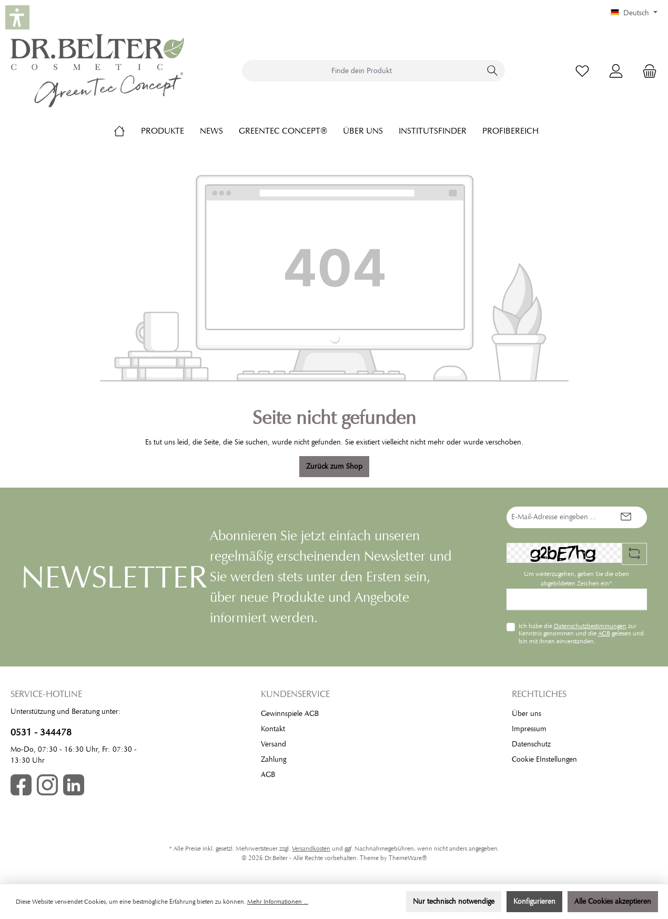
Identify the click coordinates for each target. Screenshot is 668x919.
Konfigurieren (534, 901)
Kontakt (273, 728)
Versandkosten (311, 848)
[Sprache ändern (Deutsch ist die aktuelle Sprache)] (634, 13)
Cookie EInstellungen (544, 759)
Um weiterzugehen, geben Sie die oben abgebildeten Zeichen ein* (576, 579)
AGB (604, 633)
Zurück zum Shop (334, 466)
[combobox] (361, 71)
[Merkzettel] (582, 71)
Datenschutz (531, 744)
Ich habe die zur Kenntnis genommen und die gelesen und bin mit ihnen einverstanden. (581, 633)
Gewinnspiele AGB (290, 713)
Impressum (529, 728)
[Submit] (626, 517)
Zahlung (273, 759)
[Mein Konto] (616, 71)
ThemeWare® (408, 858)
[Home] (127, 131)
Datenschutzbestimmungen (590, 626)
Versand (273, 744)
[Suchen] (492, 71)
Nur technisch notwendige (453, 901)
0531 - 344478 (41, 732)
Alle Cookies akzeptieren (612, 901)
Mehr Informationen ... (277, 901)
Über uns (526, 713)
